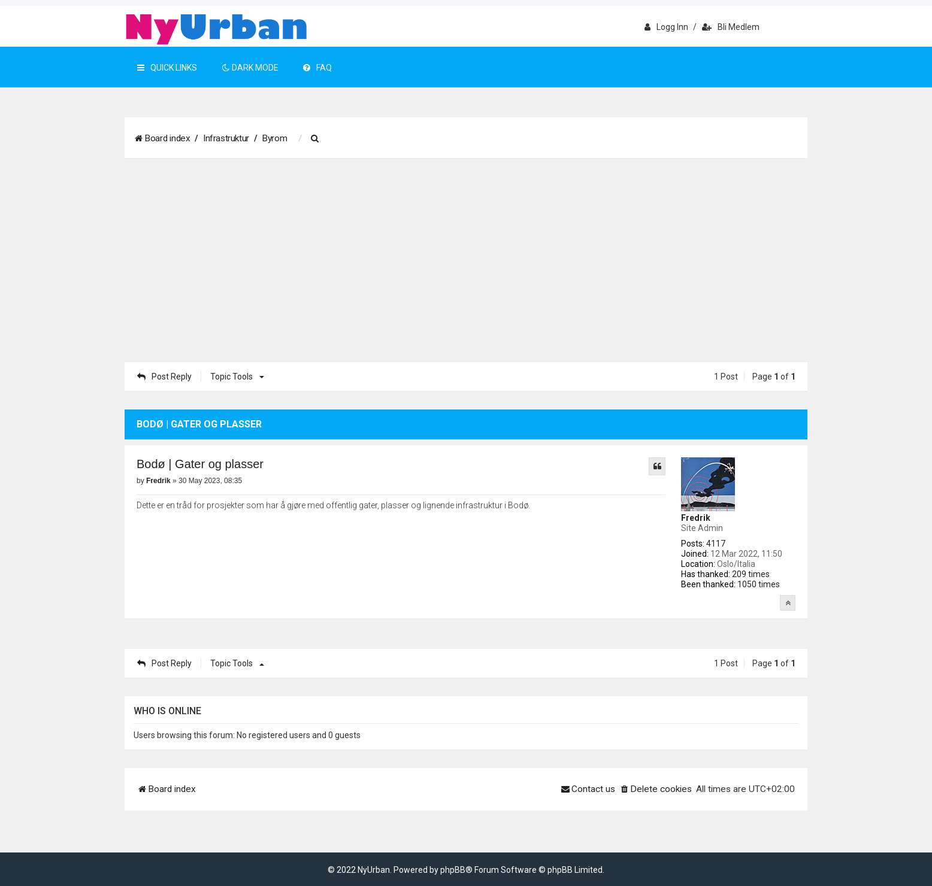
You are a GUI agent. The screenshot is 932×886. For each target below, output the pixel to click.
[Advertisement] (466, 260)
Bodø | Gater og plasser (200, 464)
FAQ (317, 67)
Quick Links (167, 67)
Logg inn (666, 27)
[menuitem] (316, 139)
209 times (751, 574)
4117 (715, 543)
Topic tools (235, 376)
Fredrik (695, 518)
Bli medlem (730, 27)
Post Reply (164, 376)
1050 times (758, 584)
